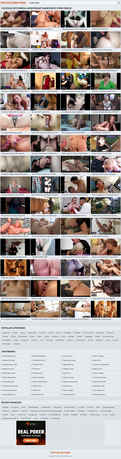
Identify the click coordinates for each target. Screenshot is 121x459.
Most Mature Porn (9, 394)
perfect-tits (32, 333)
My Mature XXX (99, 386)
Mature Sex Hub (8, 369)
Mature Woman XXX (10, 365)
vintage (71, 336)
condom (81, 407)
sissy (13, 415)
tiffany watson (95, 415)
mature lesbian (70, 411)
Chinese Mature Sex (10, 390)
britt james (45, 418)
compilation (7, 340)
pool (24, 407)
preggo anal (33, 415)
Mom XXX (97, 360)
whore (91, 340)
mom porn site (38, 394)
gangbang (89, 336)
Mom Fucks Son (69, 377)
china (47, 336)
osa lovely (15, 407)
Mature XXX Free (9, 360)
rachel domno (93, 411)
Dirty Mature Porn (9, 356)
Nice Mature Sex (8, 382)
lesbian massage (109, 407)
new (64, 336)
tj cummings (56, 418)
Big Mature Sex (69, 365)
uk (43, 340)
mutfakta (82, 411)
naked (80, 336)
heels (14, 336)
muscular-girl (81, 340)
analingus (68, 333)
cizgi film (25, 411)
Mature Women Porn (71, 382)
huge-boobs (23, 336)
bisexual (15, 411)
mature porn (37, 386)
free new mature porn (101, 365)
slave (23, 333)
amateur (35, 340)
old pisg (6, 407)
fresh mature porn (100, 377)
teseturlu (6, 411)
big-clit (116, 340)
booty (98, 336)
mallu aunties (46, 407)
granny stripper (106, 411)
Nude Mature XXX (9, 373)
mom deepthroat (55, 415)
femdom (50, 340)
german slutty (27, 418)
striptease (25, 340)
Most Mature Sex (69, 394)
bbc (99, 407)
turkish (6, 415)
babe (16, 340)
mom (108, 340)
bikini (32, 336)
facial (16, 333)
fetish (59, 333)
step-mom (7, 333)
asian (51, 333)
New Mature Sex (99, 390)
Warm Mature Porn (9, 377)
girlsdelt (75, 415)
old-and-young (108, 336)
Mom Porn (36, 390)
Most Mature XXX (100, 382)
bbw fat (43, 415)
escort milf (22, 415)
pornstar (43, 333)
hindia (67, 415)
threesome (60, 340)
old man (90, 407)
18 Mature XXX (69, 369)
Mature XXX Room (39, 356)
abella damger (33, 407)
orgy (36, 418)
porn (40, 336)
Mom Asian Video (70, 360)
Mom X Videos (68, 390)
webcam (55, 336)
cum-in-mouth (88, 333)
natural (6, 336)
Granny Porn (68, 356)
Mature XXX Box (38, 377)
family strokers (70, 407)
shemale (77, 333)
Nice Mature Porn (39, 360)
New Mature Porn (100, 394)
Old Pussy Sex (38, 373)
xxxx (105, 415)
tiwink (113, 415)
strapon (17, 344)
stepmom (111, 333)
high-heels (100, 333)
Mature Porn (68, 386)
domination (7, 344)
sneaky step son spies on (11, 418)
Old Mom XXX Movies (10, 386)
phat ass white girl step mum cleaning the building (47, 411)
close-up (70, 340)
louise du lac (58, 407)
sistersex (84, 415)
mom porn (36, 369)
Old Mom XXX (38, 365)
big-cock (100, 340)
